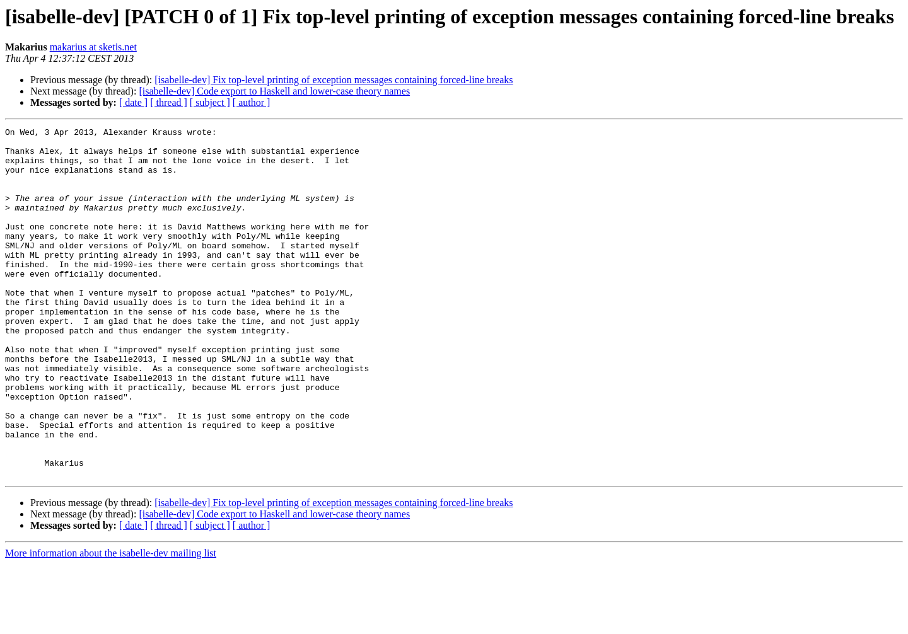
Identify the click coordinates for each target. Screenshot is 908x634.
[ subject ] (210, 102)
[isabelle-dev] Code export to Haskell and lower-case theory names (274, 91)
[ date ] (133, 102)
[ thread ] (168, 102)
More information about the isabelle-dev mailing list (110, 623)
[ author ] (252, 102)
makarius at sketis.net (93, 47)
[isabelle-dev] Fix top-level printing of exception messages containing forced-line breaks (333, 79)
